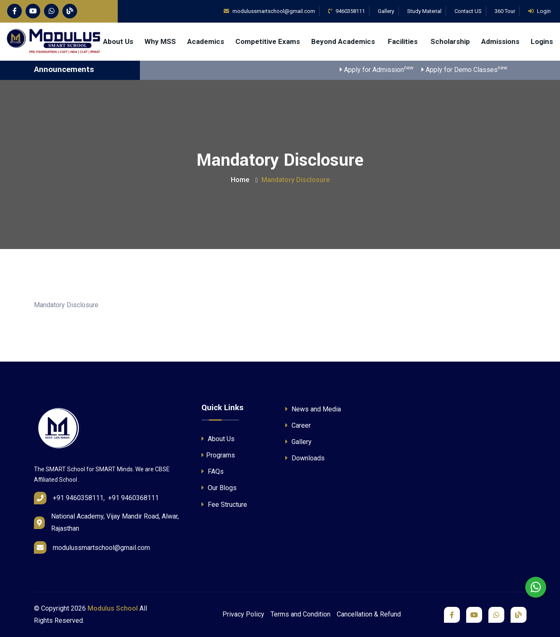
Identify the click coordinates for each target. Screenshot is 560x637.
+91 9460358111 (78, 498)
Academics (205, 41)
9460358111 (346, 11)
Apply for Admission (385, 69)
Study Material (424, 11)
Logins (542, 41)
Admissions (500, 41)
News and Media (313, 409)
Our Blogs (219, 488)
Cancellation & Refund (369, 614)
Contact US (468, 11)
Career (298, 425)
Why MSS (160, 41)
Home (240, 180)
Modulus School (113, 608)
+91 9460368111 (133, 498)
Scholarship (450, 41)
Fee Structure (224, 505)
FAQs (212, 471)
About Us (118, 41)
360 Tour (505, 11)
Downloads (305, 458)
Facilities (403, 41)
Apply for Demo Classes (473, 69)
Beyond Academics (344, 41)
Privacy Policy (243, 614)
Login (539, 11)
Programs (218, 455)
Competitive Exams (267, 41)
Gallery (386, 11)
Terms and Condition (300, 614)
